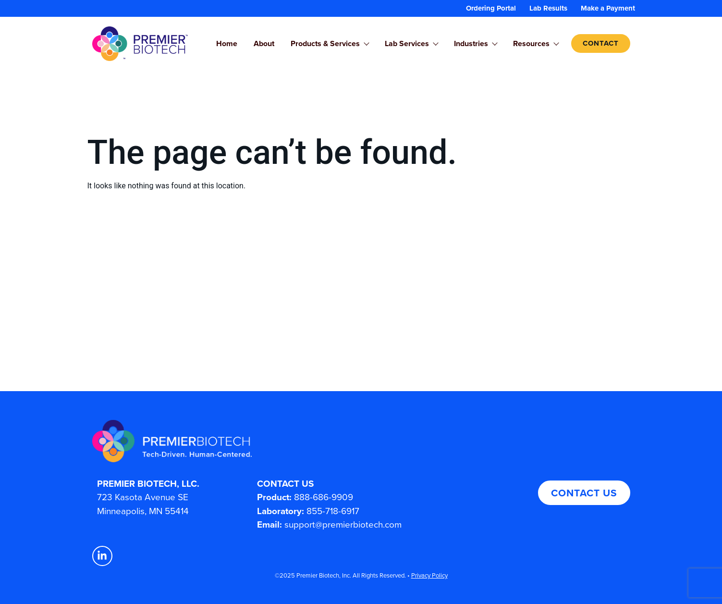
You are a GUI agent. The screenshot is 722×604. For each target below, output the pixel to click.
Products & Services (329, 43)
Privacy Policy (429, 575)
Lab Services (411, 43)
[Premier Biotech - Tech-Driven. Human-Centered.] (252, 441)
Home (226, 43)
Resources (535, 43)
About (264, 43)
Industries (475, 43)
